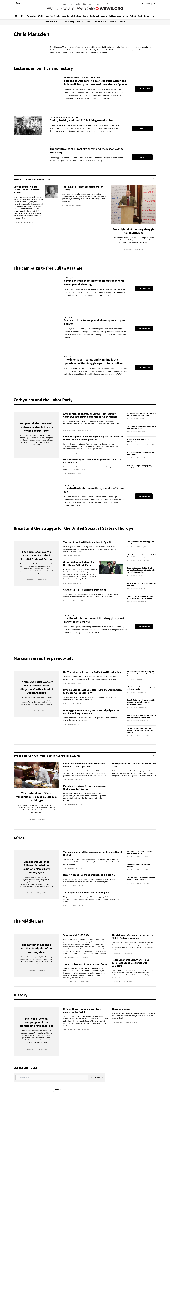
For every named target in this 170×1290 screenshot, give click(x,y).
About (148, 3)
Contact (141, 3)
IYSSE (89, 22)
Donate (122, 22)
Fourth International (53, 22)
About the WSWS (100, 22)
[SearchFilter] (51, 1077)
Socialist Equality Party (74, 22)
